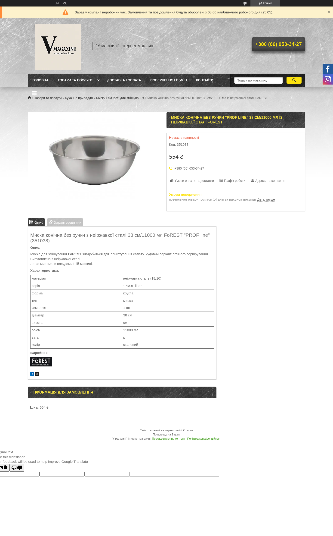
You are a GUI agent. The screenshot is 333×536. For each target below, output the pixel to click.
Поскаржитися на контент (168, 438)
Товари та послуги (75, 80)
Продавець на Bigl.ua (166, 434)
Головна (40, 80)
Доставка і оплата (124, 80)
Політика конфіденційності (204, 438)
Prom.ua (188, 430)
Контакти (204, 80)
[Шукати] (294, 80)
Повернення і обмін (168, 80)
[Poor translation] (16, 468)
